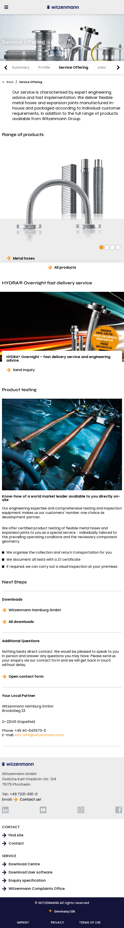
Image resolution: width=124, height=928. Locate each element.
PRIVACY (57, 923)
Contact (16, 843)
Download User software (30, 872)
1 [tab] (101, 247)
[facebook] (118, 810)
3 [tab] (112, 247)
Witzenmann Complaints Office (37, 888)
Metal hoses (24, 258)
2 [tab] (107, 247)
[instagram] (81, 810)
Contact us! (30, 799)
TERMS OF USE (89, 923)
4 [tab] (118, 247)
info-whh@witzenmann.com (39, 734)
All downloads (21, 622)
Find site (16, 835)
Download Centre (24, 864)
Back (10, 82)
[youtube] (43, 810)
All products (65, 267)
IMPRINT (23, 923)
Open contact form (26, 676)
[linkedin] (5, 810)
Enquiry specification (27, 880)
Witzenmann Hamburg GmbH (35, 610)
